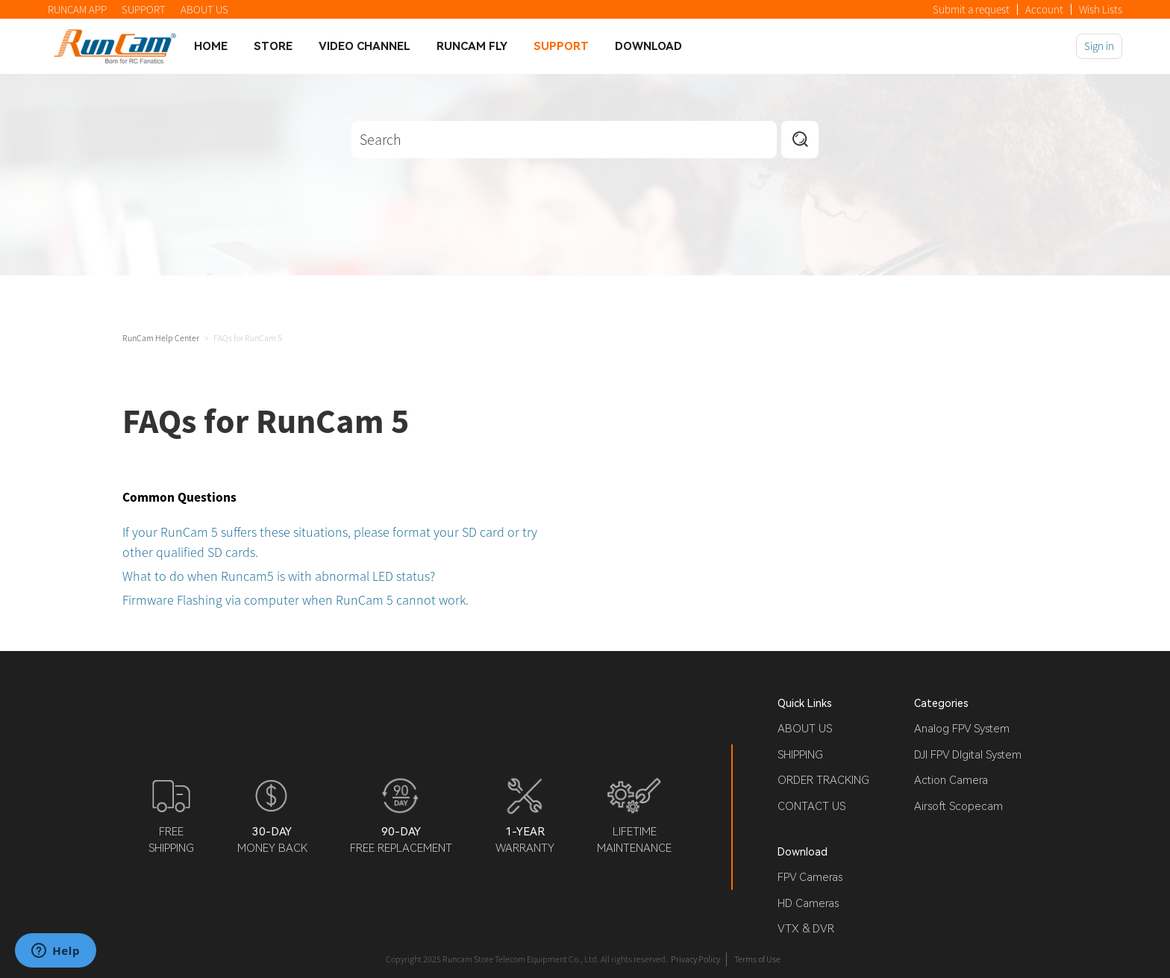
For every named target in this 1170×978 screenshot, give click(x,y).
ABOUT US (204, 9)
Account (1044, 9)
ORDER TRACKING (823, 780)
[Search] (564, 139)
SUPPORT (144, 9)
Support (561, 46)
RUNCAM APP (77, 9)
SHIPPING (800, 754)
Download (648, 46)
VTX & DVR (806, 928)
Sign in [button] (1099, 46)
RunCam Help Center (160, 337)
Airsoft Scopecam (958, 806)
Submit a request (971, 9)
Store (273, 46)
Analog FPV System (962, 728)
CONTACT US (811, 806)
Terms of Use (757, 959)
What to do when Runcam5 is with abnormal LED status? (278, 576)
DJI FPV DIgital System (968, 754)
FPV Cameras (810, 877)
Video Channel (364, 46)
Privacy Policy (695, 959)
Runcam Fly (472, 46)
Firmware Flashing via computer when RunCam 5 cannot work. (295, 599)
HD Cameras (808, 903)
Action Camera (951, 780)
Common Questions (179, 497)
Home (211, 46)
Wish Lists (1100, 9)
